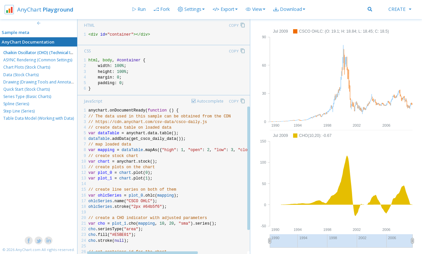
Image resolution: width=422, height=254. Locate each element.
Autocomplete (210, 101)
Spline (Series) (16, 104)
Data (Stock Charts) (21, 75)
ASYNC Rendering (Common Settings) (37, 60)
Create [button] (399, 9)
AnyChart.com (28, 249)
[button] (255, 9)
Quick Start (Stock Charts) (26, 89)
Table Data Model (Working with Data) (38, 118)
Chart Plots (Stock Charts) (26, 67)
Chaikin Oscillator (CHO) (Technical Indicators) (46, 52)
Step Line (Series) (19, 111)
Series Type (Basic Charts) (27, 96)
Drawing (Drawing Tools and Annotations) (42, 82)
